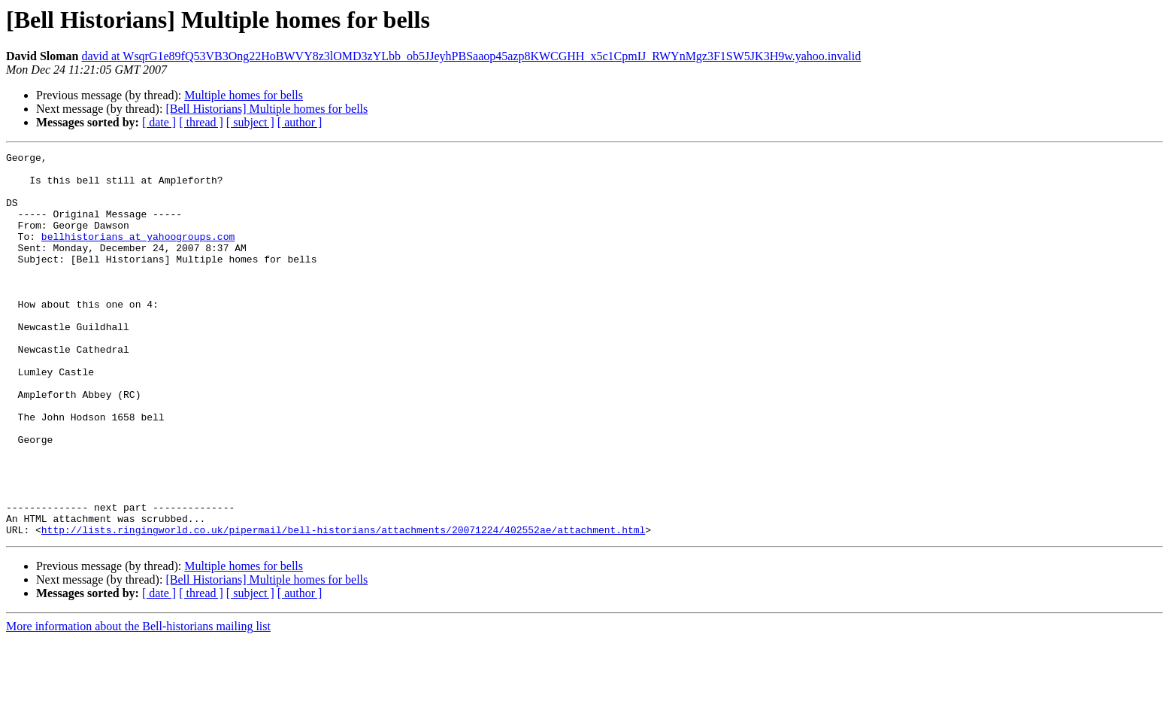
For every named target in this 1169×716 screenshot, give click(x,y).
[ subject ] (250, 122)
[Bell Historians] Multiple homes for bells (266, 108)
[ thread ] (201, 122)
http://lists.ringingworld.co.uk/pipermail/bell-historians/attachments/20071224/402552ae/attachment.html (343, 606)
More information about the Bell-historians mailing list (138, 702)
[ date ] (159, 122)
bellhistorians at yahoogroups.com (138, 254)
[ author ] (300, 122)
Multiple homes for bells (243, 95)
